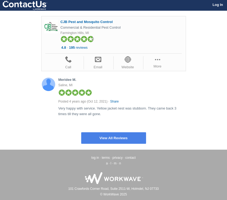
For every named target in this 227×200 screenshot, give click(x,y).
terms (106, 158)
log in (95, 158)
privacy (117, 158)
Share (114, 101)
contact (130, 158)
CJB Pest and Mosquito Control (87, 22)
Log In (218, 5)
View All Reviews (113, 138)
